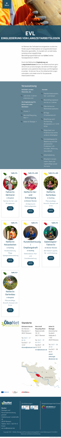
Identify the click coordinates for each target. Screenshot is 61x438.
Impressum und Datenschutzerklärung (30, 434)
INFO (10, 208)
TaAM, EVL (14, 173)
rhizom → (27, 111)
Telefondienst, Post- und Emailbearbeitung (30, 256)
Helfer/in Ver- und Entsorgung (30, 195)
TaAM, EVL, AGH (33, 173)
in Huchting (50, 198)
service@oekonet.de (8, 428)
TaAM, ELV (14, 272)
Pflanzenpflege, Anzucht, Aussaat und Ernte (51, 203)
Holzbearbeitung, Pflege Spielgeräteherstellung (10, 253)
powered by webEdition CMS (55, 437)
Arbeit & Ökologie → (30, 122)
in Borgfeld (10, 198)
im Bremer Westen (30, 201)
